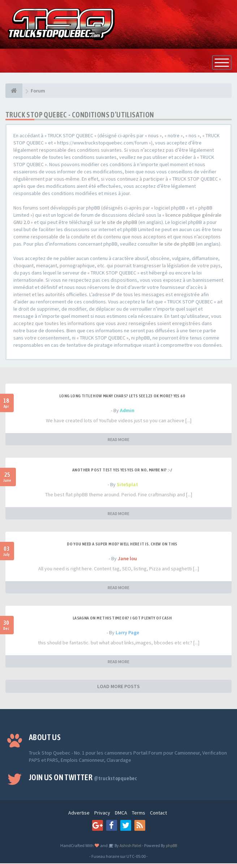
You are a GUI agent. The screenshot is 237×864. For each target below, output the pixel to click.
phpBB (171, 846)
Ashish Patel (130, 846)
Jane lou (127, 559)
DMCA (121, 813)
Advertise (79, 813)
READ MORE (118, 440)
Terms (138, 813)
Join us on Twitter (83, 778)
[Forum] (13, 91)
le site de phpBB (119, 223)
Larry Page (127, 633)
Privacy (102, 813)
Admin (127, 411)
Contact (158, 813)
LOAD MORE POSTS (118, 687)
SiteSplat (127, 485)
